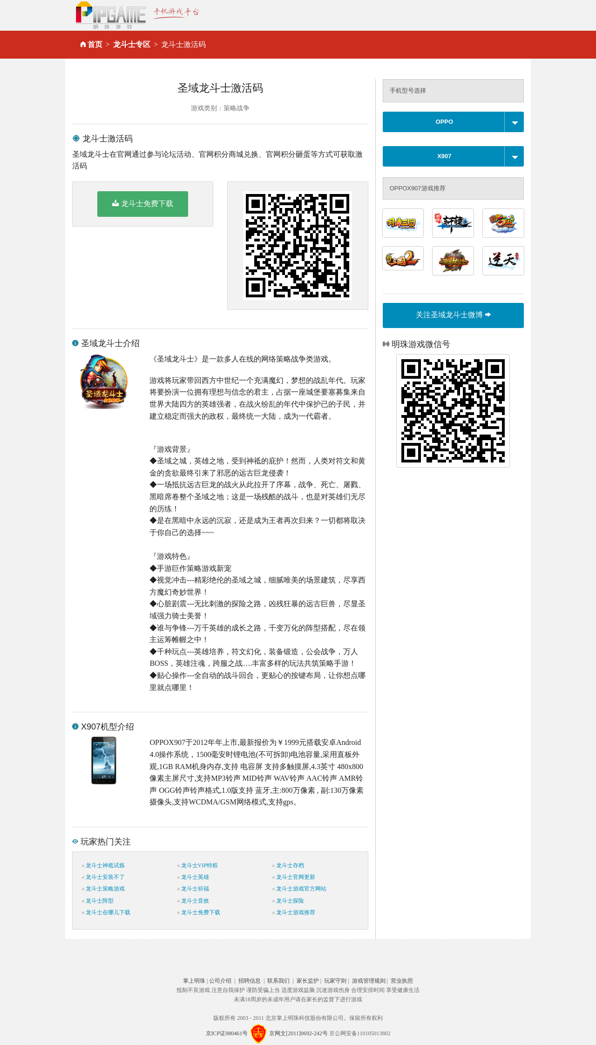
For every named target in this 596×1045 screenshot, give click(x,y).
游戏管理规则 (369, 981)
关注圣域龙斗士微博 (453, 315)
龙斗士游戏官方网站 (299, 888)
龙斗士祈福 (193, 888)
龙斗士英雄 (193, 877)
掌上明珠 (194, 981)
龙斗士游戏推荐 (293, 912)
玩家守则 (335, 981)
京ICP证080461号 (227, 1033)
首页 (95, 44)
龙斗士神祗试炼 (103, 865)
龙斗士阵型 (98, 901)
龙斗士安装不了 (103, 877)
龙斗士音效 (193, 901)
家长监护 (308, 981)
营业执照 (402, 981)
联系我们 (278, 981)
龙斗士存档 (288, 865)
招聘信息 (249, 981)
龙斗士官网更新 (293, 877)
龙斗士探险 (288, 901)
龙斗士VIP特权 (197, 865)
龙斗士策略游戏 (103, 888)
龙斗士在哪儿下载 (106, 912)
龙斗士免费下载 (142, 203)
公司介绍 (220, 981)
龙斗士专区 (131, 44)
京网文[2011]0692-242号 (298, 1033)
